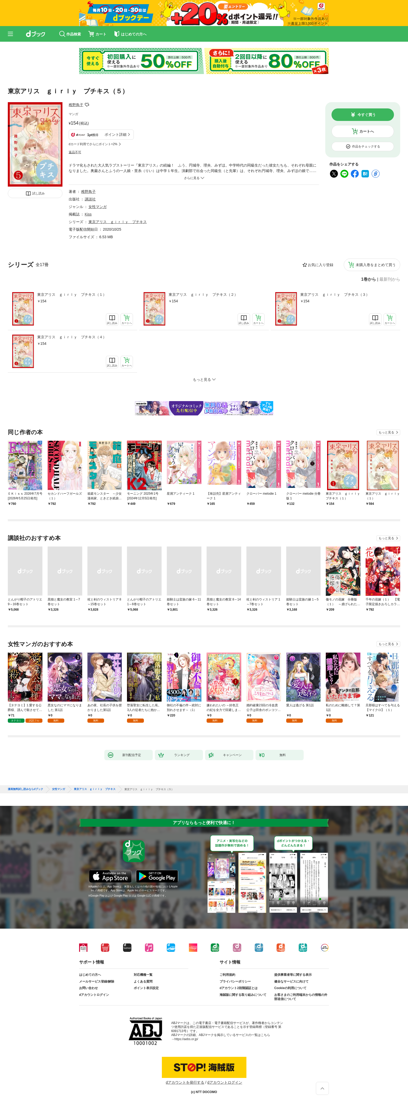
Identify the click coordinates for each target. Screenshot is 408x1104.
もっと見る (386, 432)
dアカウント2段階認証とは (239, 988)
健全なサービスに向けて (291, 981)
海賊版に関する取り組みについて (243, 995)
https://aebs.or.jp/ (186, 1039)
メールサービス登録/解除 (96, 981)
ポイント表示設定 (146, 988)
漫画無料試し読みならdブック (25, 789)
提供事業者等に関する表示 (293, 975)
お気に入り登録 (320, 265)
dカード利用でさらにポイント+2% (93, 144)
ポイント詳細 (115, 134)
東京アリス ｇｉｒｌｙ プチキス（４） (71, 337)
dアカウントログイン (94, 995)
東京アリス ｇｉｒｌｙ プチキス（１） (71, 294)
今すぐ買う (367, 115)
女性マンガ (97, 207)
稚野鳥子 (76, 105)
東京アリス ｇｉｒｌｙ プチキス (117, 222)
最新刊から (389, 279)
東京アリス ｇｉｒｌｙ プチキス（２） (203, 294)
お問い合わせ (88, 988)
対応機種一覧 (143, 975)
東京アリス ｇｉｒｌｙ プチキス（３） (334, 294)
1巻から (368, 279)
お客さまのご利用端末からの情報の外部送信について (300, 997)
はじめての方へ (90, 975)
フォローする (87, 104)
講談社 (90, 199)
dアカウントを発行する (185, 1082)
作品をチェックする (366, 146)
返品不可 (75, 152)
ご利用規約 (227, 975)
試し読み (38, 193)
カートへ (366, 131)
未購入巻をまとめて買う (376, 265)
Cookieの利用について (290, 988)
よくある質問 (143, 981)
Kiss (88, 214)
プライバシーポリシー (235, 981)
